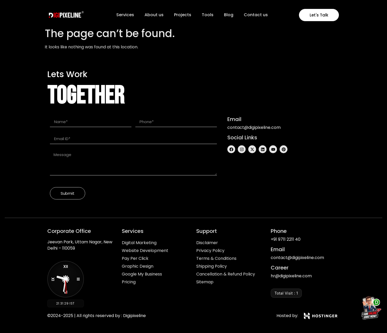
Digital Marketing (139, 243)
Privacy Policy (210, 251)
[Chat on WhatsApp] (370, 309)
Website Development (145, 251)
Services (125, 15)
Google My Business (142, 274)
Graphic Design (137, 266)
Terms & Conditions (216, 258)
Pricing (129, 282)
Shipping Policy (211, 266)
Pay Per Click (135, 258)
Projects (182, 15)
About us (154, 15)
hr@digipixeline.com (291, 276)
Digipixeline (134, 316)
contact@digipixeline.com (254, 127)
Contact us (256, 15)
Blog (228, 15)
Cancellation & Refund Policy (225, 274)
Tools (207, 15)
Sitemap (204, 282)
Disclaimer (207, 243)
